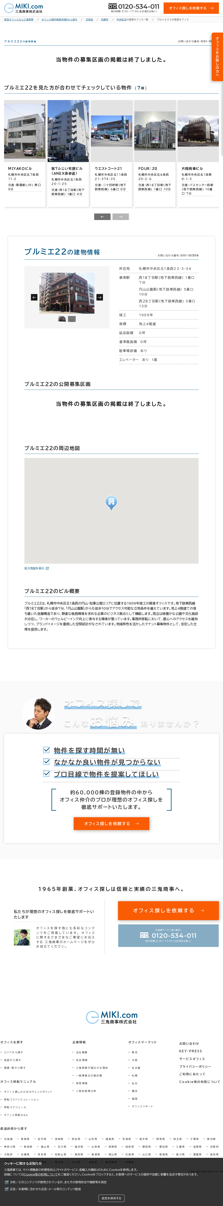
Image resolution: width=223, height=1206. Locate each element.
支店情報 (84, 1067)
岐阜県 (130, 1153)
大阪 (138, 1067)
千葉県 (194, 1146)
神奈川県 (10, 1153)
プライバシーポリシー (197, 1072)
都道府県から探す (13, 1135)
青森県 (25, 1146)
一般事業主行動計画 (91, 1083)
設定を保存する (111, 1198)
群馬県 (160, 1146)
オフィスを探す (11, 1049)
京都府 (214, 1153)
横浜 (138, 1098)
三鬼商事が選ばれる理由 (94, 1075)
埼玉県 (177, 1146)
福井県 (79, 1153)
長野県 (113, 1153)
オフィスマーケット (145, 1049)
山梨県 (96, 1153)
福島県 (110, 1146)
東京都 (211, 1146)
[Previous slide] (102, 224)
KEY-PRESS (192, 1057)
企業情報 (80, 1049)
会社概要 (84, 1059)
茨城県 (126, 1146)
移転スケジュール (15, 1114)
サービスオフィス (194, 1064)
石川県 (62, 1153)
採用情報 (84, 1090)
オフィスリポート (146, 1113)
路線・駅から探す (15, 1075)
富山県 (45, 1153)
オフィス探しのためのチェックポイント (28, 1099)
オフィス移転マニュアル (18, 1088)
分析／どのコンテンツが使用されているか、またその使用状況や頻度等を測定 (58, 1182)
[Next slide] (121, 224)
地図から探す (12, 1067)
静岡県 (146, 1153)
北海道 (8, 1146)
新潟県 (28, 1153)
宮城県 (59, 1146)
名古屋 (140, 1075)
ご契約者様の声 (88, 1098)
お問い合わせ (191, 1049)
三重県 (180, 1153)
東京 (138, 1059)
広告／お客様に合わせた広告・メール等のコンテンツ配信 (45, 1189)
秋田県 (76, 1146)
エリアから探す (13, 1059)
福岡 (138, 1106)
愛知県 (163, 1153)
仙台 (138, 1090)
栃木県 (144, 1146)
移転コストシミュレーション (21, 1106)
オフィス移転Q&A (16, 1122)
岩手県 (42, 1146)
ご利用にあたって (194, 1079)
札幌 (138, 1083)
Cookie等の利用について (41, 1174)
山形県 (93, 1146)
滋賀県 (197, 1153)
